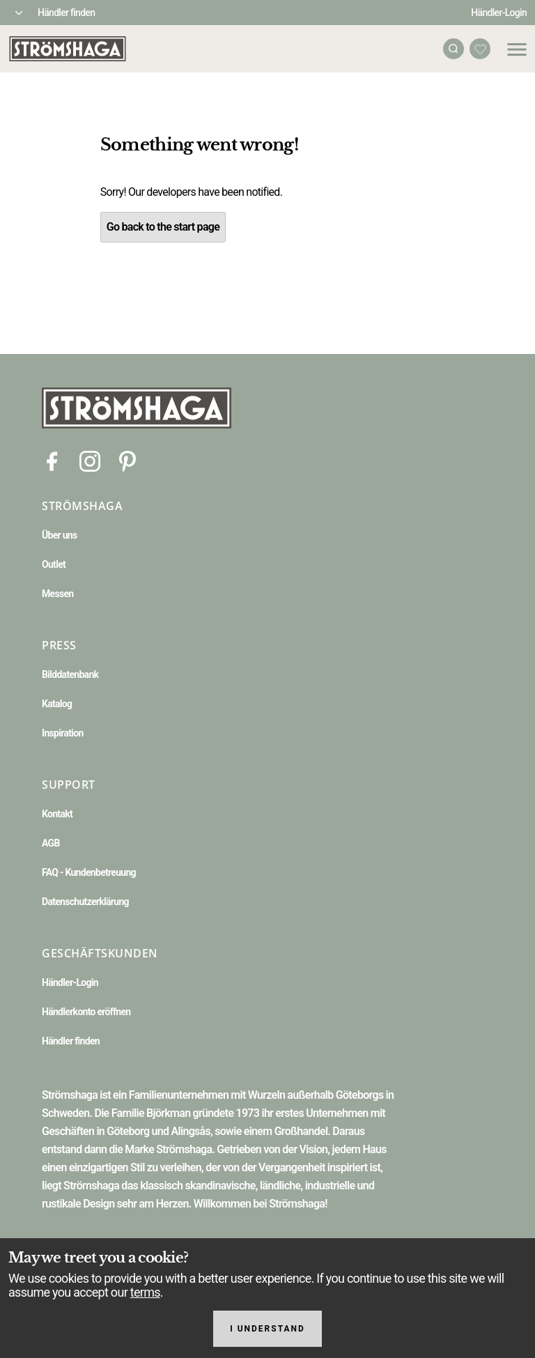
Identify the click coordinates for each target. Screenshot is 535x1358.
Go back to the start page (163, 226)
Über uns (59, 535)
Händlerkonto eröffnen (86, 1011)
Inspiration (63, 733)
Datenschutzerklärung (85, 901)
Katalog (57, 703)
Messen (57, 593)
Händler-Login (499, 12)
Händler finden (66, 12)
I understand (267, 1329)
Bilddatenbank (70, 674)
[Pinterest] (127, 460)
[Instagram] (89, 460)
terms (145, 1292)
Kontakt (57, 813)
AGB (51, 843)
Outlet (53, 564)
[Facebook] (52, 460)
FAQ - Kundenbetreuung (89, 872)
